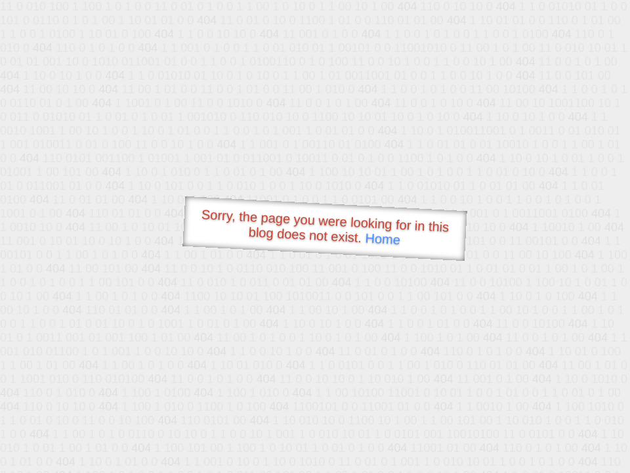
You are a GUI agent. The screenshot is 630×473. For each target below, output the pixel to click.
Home (382, 239)
